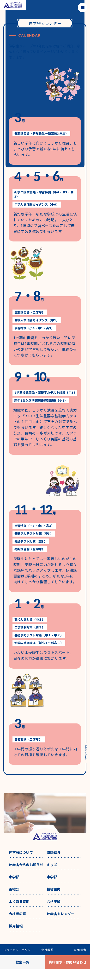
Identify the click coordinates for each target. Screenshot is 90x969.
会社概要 (47, 949)
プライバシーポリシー (19, 949)
